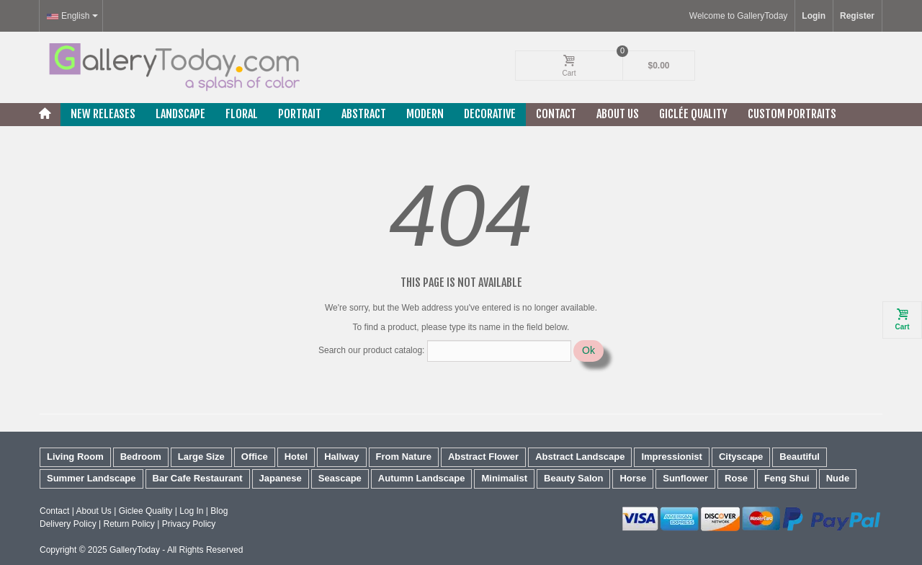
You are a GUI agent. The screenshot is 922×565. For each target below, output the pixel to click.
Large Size (201, 456)
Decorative (490, 114)
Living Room (75, 456)
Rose (736, 478)
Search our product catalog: (371, 350)
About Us (617, 114)
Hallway (341, 456)
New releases (103, 114)
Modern (425, 114)
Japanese (280, 478)
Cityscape (741, 456)
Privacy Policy (189, 524)
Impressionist (671, 456)
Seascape (340, 478)
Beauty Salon (573, 478)
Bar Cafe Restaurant (198, 478)
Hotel (296, 456)
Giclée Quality (693, 114)
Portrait (299, 114)
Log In (191, 511)
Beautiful (799, 456)
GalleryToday (134, 550)
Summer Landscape (91, 478)
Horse (632, 478)
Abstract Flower (483, 456)
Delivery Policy (68, 524)
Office (254, 456)
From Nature (403, 456)
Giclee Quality (146, 511)
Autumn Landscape (421, 478)
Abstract (363, 114)
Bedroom (140, 456)
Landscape (180, 114)
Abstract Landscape (580, 456)
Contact (556, 114)
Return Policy (128, 524)
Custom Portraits (792, 114)
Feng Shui (787, 478)
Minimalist (504, 478)
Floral (241, 114)
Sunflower (685, 478)
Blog (219, 511)
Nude (838, 478)
